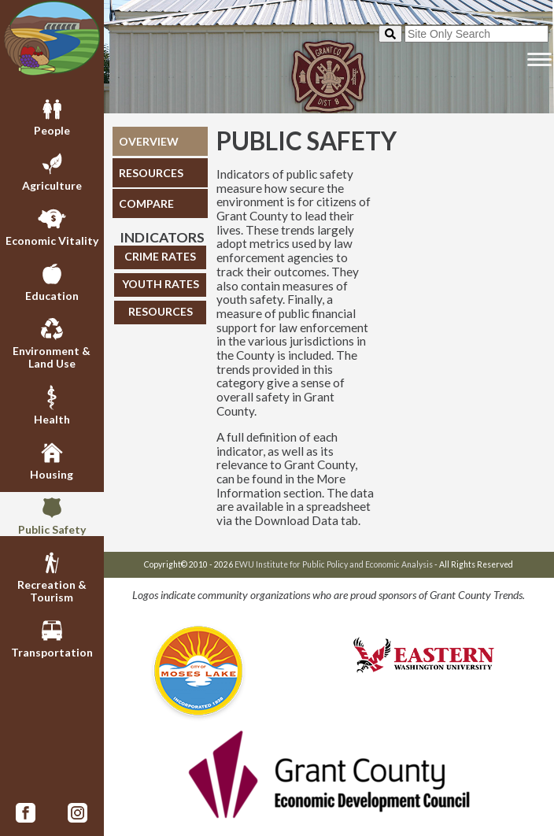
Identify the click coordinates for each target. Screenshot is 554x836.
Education (52, 280)
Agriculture (52, 170)
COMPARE (146, 203)
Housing (51, 459)
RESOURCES (151, 172)
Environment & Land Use (51, 341)
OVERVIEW (149, 141)
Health (52, 404)
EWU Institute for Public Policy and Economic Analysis (334, 564)
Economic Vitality (52, 225)
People (52, 115)
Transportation (52, 637)
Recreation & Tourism (52, 575)
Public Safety (52, 514)
